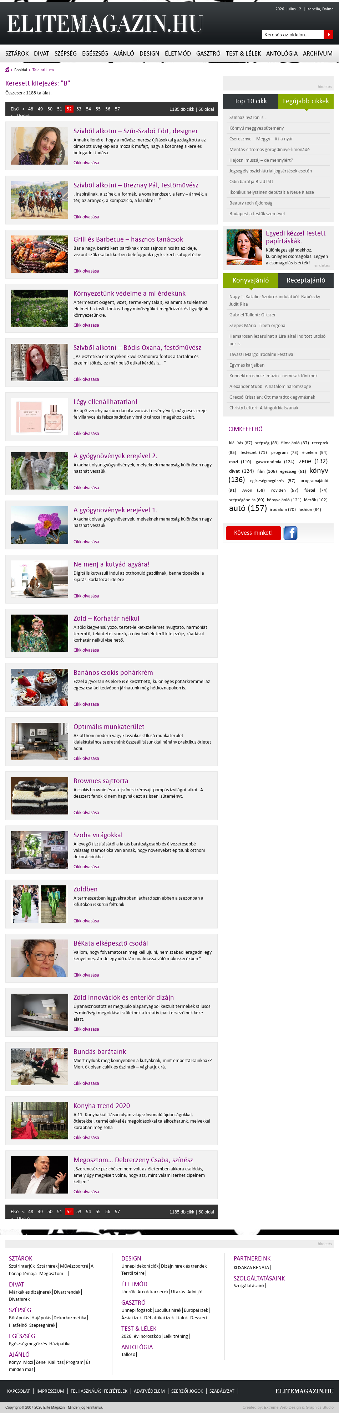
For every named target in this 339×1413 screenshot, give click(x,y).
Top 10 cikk (250, 101)
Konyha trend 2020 (102, 1106)
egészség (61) (293, 471)
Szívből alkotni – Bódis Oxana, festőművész (137, 348)
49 (40, 109)
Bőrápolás (19, 1317)
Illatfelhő (18, 1325)
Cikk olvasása (86, 162)
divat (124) (241, 471)
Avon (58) (253, 490)
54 (88, 109)
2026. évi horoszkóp (141, 1336)
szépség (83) (267, 443)
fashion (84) (309, 509)
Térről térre (133, 1273)
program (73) (284, 452)
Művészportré (74, 1266)
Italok (182, 1317)
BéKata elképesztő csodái (111, 943)
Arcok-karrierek (152, 1291)
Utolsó (23, 116)
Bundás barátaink (100, 1052)
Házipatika (60, 1343)
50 (49, 109)
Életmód (178, 53)
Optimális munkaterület (109, 727)
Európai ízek (196, 1310)
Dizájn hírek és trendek (184, 1266)
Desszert (199, 1317)
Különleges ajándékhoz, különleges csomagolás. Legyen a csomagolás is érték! (297, 256)
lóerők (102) (316, 500)
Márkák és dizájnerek (30, 1292)
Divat (41, 53)
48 (30, 109)
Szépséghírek (42, 1325)
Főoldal (20, 70)
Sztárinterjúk (22, 1266)
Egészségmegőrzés (28, 1343)
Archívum (318, 53)
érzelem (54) (315, 452)
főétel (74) (316, 490)
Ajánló (123, 53)
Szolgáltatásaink (259, 1278)
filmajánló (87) (295, 443)
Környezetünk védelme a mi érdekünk (130, 293)
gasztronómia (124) (275, 462)
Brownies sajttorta (101, 781)
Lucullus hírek (168, 1310)
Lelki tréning (175, 1336)
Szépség (66, 53)
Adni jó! (195, 1291)
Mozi (28, 1362)
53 (78, 109)
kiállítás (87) (240, 443)
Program (75, 1362)
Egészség (95, 53)
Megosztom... (53, 1273)
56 (107, 109)
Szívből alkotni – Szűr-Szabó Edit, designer (136, 131)
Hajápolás (41, 1317)
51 (59, 109)
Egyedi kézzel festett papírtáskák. (296, 237)
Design (150, 53)
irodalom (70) (283, 509)
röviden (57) (284, 490)
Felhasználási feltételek (99, 1391)
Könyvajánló (251, 280)
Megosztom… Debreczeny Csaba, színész (133, 1160)
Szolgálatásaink (249, 1285)
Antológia (282, 53)
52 (69, 109)
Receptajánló (306, 280)
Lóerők (128, 1291)
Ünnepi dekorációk (139, 1266)
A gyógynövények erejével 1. (115, 510)
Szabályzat (221, 1391)
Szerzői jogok (187, 1391)
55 (98, 109)
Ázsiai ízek (131, 1317)
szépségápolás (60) (246, 500)
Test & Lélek (243, 53)
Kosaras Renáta (251, 1267)
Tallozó (128, 1354)
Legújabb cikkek (306, 101)
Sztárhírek (47, 1266)
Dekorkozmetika (70, 1317)
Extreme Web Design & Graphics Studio (298, 1407)
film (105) (267, 471)
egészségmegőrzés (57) (272, 480)
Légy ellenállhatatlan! (106, 402)
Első (15, 109)
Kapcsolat (18, 1391)
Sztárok (17, 53)
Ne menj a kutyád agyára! (112, 564)
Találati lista (43, 70)
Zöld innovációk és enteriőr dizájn (124, 997)
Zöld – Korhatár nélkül (107, 618)
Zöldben (86, 889)
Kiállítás (56, 1362)
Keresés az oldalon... (328, 34)
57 (117, 109)
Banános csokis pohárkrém (113, 673)
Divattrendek (67, 1292)
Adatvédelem (149, 1391)
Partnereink (252, 1258)
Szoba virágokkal (98, 835)
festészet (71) (254, 452)
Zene (41, 1362)
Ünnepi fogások (136, 1310)
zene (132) (313, 461)
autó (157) (248, 508)
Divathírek (19, 1299)
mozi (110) (240, 462)
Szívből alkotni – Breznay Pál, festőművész (136, 185)
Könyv (15, 1362)
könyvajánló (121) (284, 500)
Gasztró (208, 53)
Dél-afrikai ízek (159, 1317)
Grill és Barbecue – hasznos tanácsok (128, 239)
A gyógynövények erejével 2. (115, 456)
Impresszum (50, 1391)
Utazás (178, 1291)
